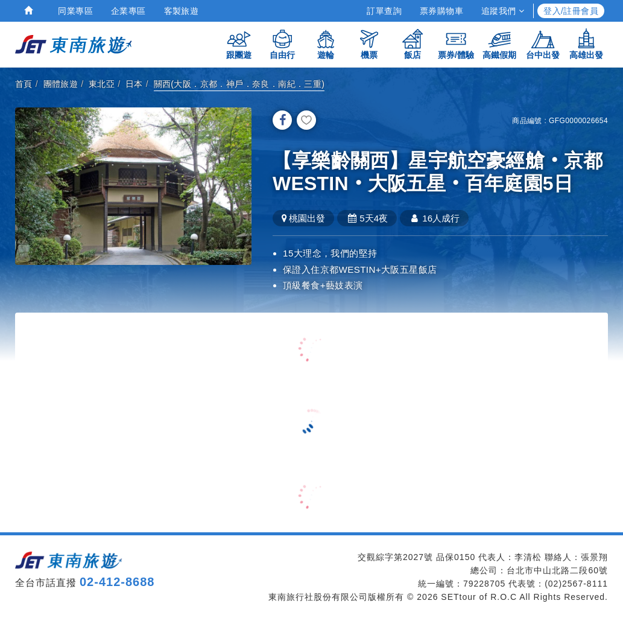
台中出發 (543, 44)
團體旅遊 (60, 84)
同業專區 (75, 11)
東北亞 (102, 84)
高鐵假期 (499, 44)
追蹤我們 (502, 11)
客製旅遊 (181, 11)
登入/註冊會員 (570, 11)
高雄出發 (586, 44)
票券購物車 (441, 11)
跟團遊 (238, 44)
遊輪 (326, 44)
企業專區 (128, 11)
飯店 (412, 44)
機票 (369, 44)
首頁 (24, 84)
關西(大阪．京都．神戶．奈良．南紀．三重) (239, 84)
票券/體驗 (456, 44)
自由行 (282, 44)
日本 (134, 84)
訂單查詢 (384, 11)
